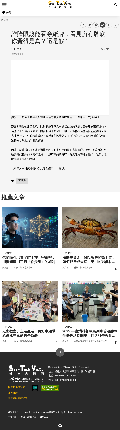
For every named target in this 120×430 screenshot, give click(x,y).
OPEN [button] (60, 352)
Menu (4, 4)
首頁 (4, 20)
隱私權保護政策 (16, 387)
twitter (90, 25)
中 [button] (102, 25)
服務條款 (13, 393)
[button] (115, 4)
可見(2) (22, 180)
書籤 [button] (116, 25)
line (95, 25)
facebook (83, 25)
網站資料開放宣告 (17, 398)
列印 (109, 25)
